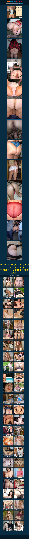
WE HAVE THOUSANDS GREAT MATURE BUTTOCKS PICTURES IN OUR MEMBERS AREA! (14, 268)
